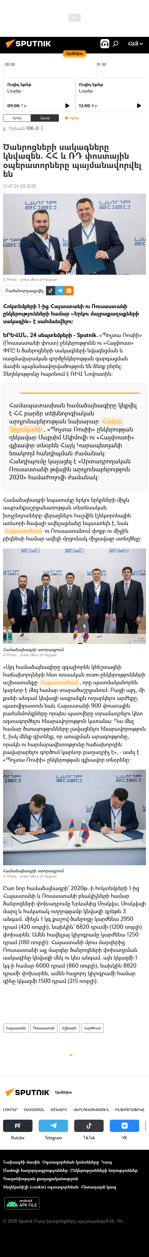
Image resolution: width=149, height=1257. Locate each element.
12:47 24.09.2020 (19, 186)
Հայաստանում (23, 530)
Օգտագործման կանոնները (70, 1162)
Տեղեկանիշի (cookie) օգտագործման (40, 1187)
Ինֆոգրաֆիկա (129, 1109)
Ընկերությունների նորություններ (104, 1170)
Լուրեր (14, 91)
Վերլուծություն (91, 1109)
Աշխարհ (69, 1028)
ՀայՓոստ (92, 1028)
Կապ (106, 1162)
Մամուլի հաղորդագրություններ (35, 1170)
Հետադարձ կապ (98, 1187)
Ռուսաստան (44, 1028)
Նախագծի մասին (21, 1162)
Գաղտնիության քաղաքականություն (40, 1178)
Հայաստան (16, 1028)
